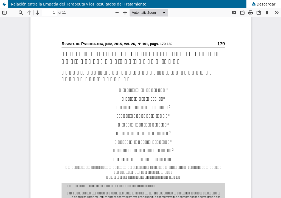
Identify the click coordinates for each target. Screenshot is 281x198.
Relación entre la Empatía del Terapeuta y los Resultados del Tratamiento (78, 4)
